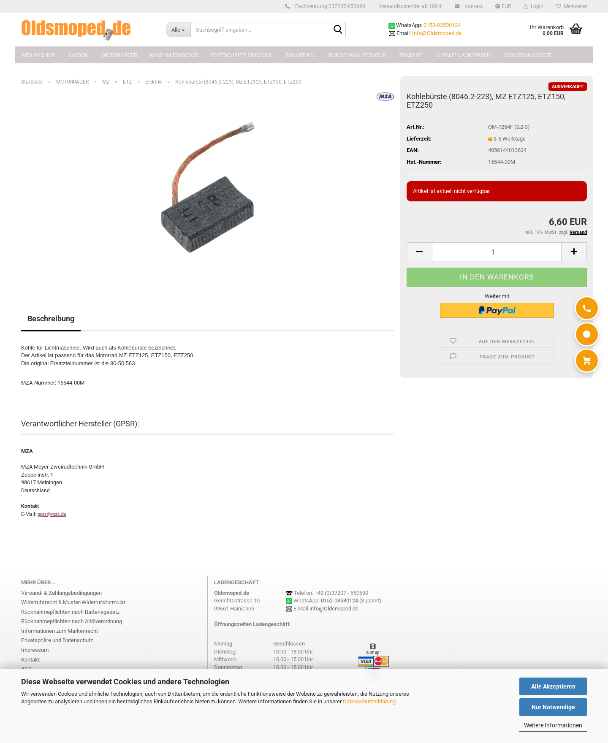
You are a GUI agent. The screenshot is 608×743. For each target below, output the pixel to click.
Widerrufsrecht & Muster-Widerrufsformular (73, 602)
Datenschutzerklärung (369, 701)
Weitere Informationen (553, 725)
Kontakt (472, 6)
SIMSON (78, 55)
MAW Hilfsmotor (174, 55)
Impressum (35, 650)
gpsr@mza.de (52, 514)
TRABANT (411, 55)
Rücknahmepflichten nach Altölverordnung (71, 621)
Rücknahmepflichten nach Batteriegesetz (70, 612)
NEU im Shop (38, 55)
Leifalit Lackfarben (463, 55)
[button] (503, 6)
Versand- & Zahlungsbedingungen (61, 593)
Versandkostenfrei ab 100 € (410, 6)
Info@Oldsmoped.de (436, 33)
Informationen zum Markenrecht (59, 631)
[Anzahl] (497, 251)
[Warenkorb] (587, 361)
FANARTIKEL (301, 55)
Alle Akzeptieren (553, 686)
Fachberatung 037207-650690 (329, 6)
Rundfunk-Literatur (357, 55)
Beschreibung (50, 318)
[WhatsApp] (587, 334)
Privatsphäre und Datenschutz (57, 640)
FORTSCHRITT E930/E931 (242, 55)
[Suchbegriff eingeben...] (178, 29)
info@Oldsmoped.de (333, 608)
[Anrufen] (587, 308)
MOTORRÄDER (119, 55)
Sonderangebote (527, 55)
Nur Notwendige (553, 707)
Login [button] (533, 6)
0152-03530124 (442, 25)
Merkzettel (571, 6)
